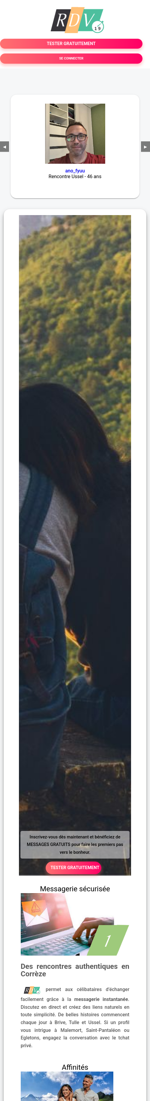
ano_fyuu (75, 171)
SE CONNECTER (71, 58)
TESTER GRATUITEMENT (71, 43)
